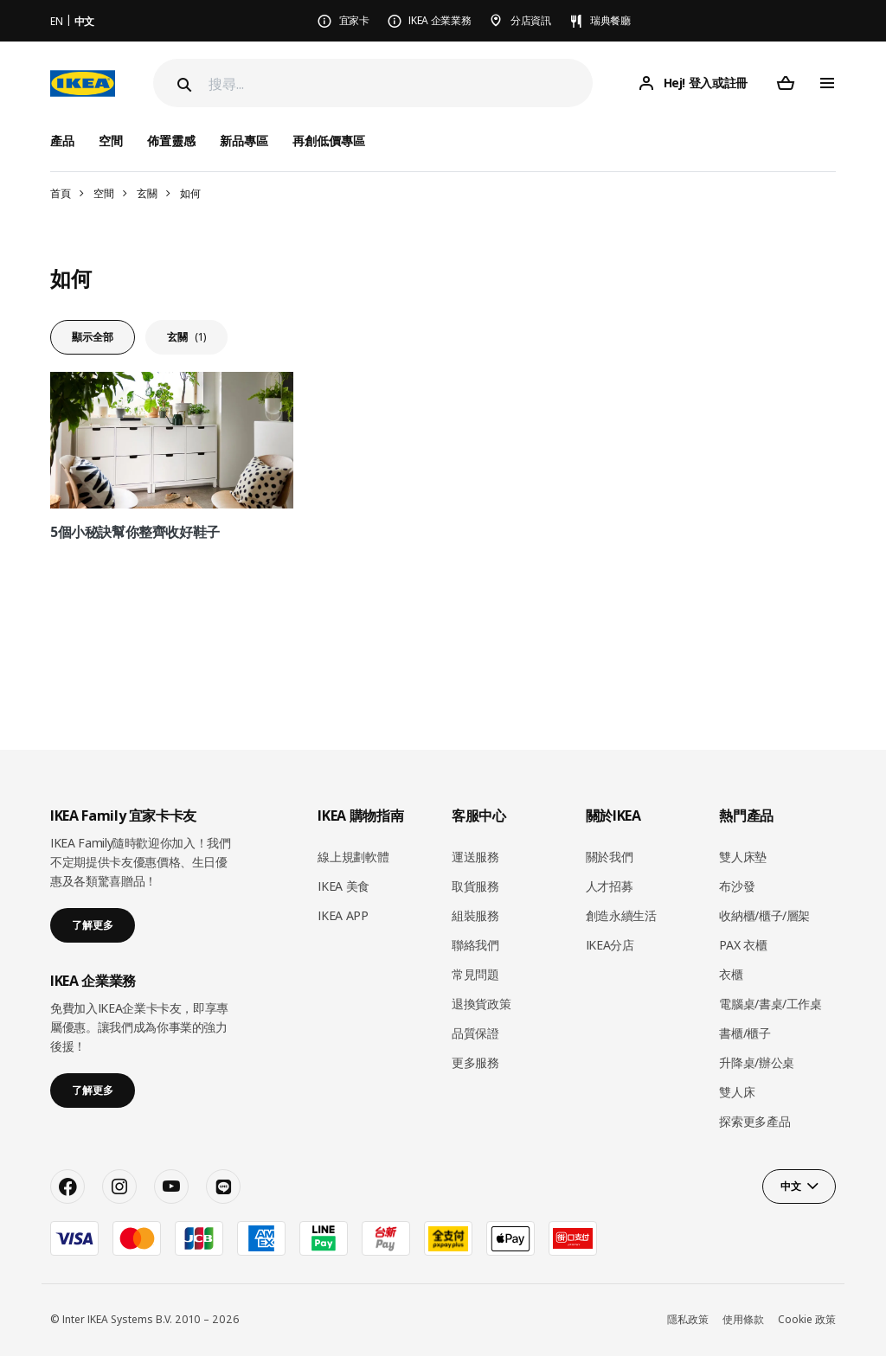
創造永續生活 (621, 915)
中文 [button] (790, 1186)
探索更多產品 (754, 1121)
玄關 (147, 193)
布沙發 (736, 886)
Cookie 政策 (807, 1319)
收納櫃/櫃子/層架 (764, 915)
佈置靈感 (171, 140)
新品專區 (244, 140)
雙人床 (736, 1092)
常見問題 (475, 974)
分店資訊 (530, 20)
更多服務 (475, 1062)
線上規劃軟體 (353, 856)
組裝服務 (475, 915)
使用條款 (743, 1319)
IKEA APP (343, 915)
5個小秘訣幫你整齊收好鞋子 (135, 531)
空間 (103, 193)
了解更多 (92, 925)
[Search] (182, 85)
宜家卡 (354, 20)
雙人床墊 (743, 856)
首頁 (60, 193)
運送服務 (475, 856)
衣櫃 (730, 974)
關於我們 (609, 856)
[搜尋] (401, 83)
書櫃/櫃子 (744, 1033)
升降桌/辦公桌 (756, 1062)
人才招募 (609, 886)
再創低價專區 (328, 140)
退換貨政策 (481, 1003)
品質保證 (475, 1033)
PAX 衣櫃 (743, 945)
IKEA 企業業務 (439, 20)
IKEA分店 (610, 945)
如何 (190, 193)
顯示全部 (92, 336)
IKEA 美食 (343, 886)
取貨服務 (475, 886)
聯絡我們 (475, 945)
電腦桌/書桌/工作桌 (770, 1003)
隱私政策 (688, 1319)
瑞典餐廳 (610, 20)
